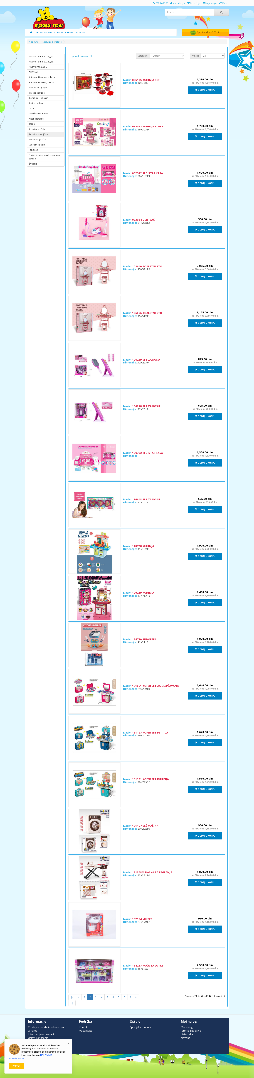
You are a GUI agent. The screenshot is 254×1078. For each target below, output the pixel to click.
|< (72, 997)
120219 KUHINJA (143, 592)
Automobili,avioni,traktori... (42, 82)
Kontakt (83, 1027)
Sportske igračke (37, 144)
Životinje (33, 163)
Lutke (31, 108)
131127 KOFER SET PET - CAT (151, 732)
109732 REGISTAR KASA (147, 453)
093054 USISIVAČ (143, 219)
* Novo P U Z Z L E (38, 66)
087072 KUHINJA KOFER (147, 126)
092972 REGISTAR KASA (147, 173)
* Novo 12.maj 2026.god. (41, 61)
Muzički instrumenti (38, 113)
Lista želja (187, 1034)
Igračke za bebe (37, 92)
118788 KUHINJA (143, 546)
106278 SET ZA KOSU (146, 406)
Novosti (185, 1038)
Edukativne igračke (38, 87)
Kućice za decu (36, 103)
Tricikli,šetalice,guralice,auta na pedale (44, 157)
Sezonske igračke (37, 139)
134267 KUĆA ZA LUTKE (147, 965)
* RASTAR (33, 72)
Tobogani (33, 149)
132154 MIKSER (142, 919)
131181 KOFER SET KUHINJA (150, 779)
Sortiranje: (143, 55)
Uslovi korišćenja (38, 1038)
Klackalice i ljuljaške (38, 97)
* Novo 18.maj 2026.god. (41, 56)
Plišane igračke (36, 118)
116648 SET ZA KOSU (146, 499)
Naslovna (33, 41)
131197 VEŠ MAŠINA (145, 825)
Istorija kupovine (191, 1030)
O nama (32, 1030)
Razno (32, 123)
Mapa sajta (85, 1030)
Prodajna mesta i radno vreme (46, 1027)
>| (72, 1003)
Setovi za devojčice (52, 41)
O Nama (80, 32)
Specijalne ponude (141, 1027)
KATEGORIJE (38, 50)
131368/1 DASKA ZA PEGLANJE (152, 872)
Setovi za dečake (37, 129)
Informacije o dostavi (41, 1034)
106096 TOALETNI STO (147, 313)
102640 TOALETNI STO (147, 266)
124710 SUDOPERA (144, 639)
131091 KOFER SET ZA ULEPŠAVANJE (155, 686)
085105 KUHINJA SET (146, 80)
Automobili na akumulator (42, 77)
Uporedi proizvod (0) (81, 56)
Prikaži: (195, 55)
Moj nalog (187, 1027)
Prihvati (16, 1065)
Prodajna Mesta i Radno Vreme (54, 32)
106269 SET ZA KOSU (146, 359)
